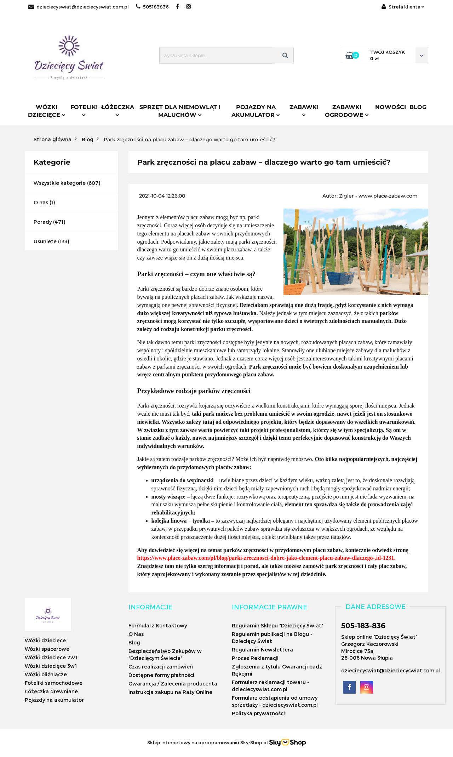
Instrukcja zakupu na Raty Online (170, 692)
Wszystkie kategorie (60, 183)
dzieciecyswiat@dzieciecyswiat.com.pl (78, 7)
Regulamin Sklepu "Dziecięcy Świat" (277, 625)
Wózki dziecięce (46, 111)
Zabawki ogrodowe (347, 111)
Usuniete (45, 241)
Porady (43, 222)
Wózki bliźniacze (46, 674)
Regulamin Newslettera (262, 650)
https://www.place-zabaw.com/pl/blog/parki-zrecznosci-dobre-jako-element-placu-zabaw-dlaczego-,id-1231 (265, 558)
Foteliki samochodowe (53, 683)
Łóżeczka (117, 110)
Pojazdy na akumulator (255, 111)
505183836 (152, 7)
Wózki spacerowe (47, 649)
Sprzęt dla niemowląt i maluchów (179, 111)
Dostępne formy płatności (161, 675)
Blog (417, 107)
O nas (41, 202)
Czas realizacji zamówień (160, 667)
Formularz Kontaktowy (157, 625)
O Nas (136, 634)
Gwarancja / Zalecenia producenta (172, 684)
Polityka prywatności (258, 713)
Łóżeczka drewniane (51, 691)
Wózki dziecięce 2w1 (51, 657)
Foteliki (84, 110)
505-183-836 (363, 625)
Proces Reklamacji (255, 658)
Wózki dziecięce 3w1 (51, 666)
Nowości (390, 107)
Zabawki (304, 110)
